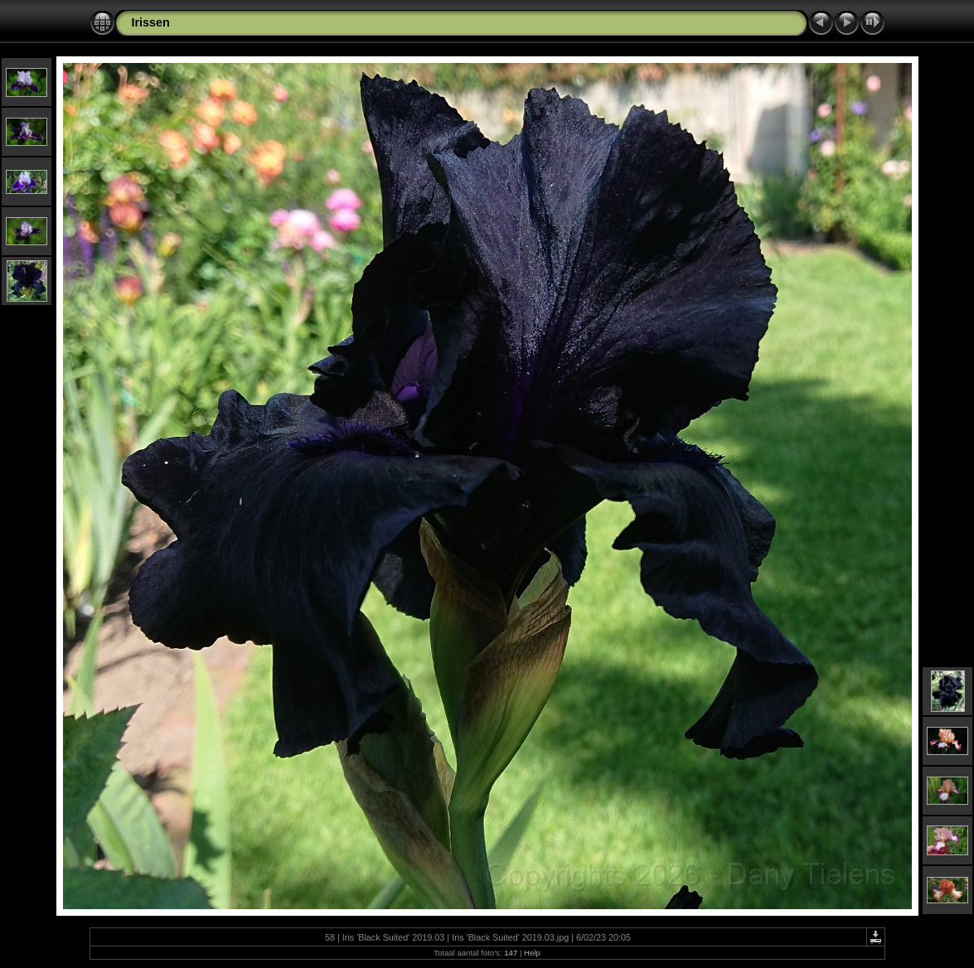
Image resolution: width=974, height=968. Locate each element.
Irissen (151, 22)
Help (532, 952)
